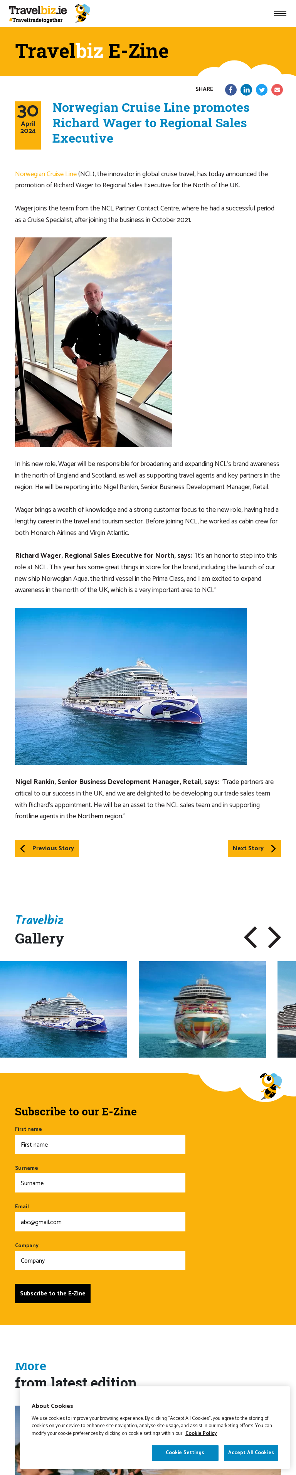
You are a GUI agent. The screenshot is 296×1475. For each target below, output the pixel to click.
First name (100, 1139)
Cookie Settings (185, 1462)
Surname (100, 1178)
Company (100, 1255)
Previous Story (47, 848)
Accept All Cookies (251, 1462)
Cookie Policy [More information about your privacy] (201, 1443)
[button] (250, 937)
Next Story (254, 848)
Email (100, 1217)
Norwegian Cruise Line (46, 174)
